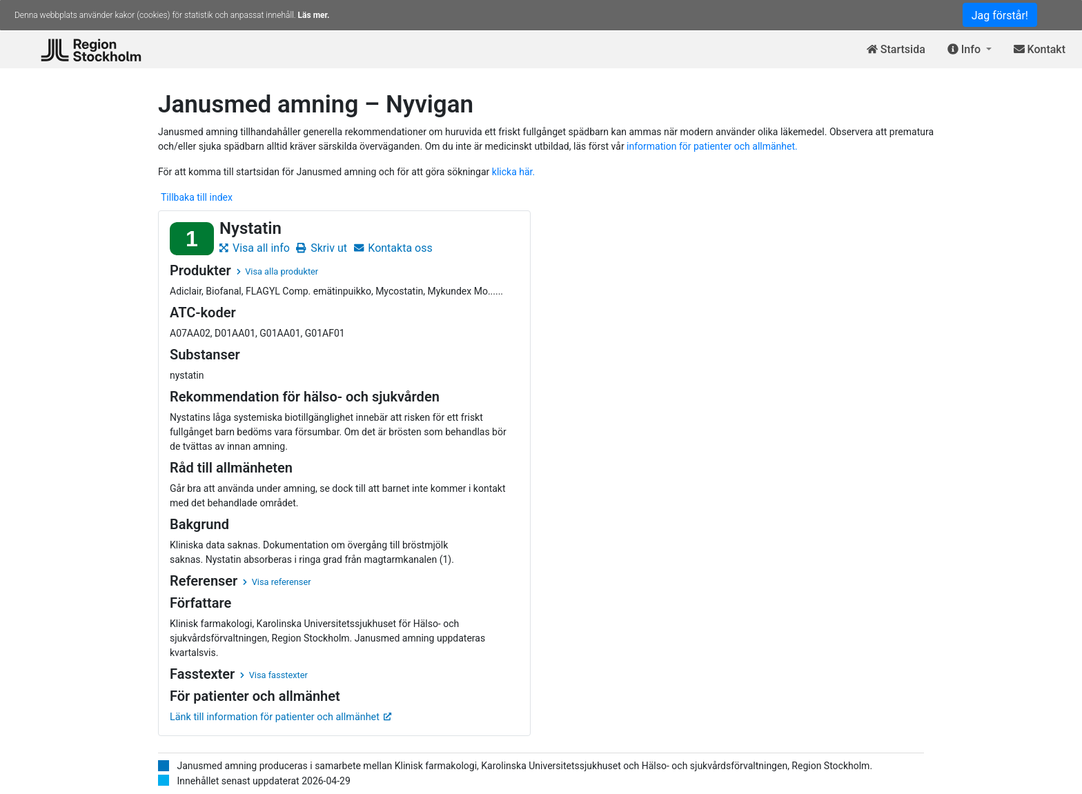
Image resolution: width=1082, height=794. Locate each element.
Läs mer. (314, 15)
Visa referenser (277, 582)
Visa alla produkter (277, 271)
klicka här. (513, 171)
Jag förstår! (1000, 15)
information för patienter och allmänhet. (712, 146)
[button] (969, 50)
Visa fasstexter (274, 675)
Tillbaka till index (197, 197)
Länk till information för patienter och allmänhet (281, 717)
